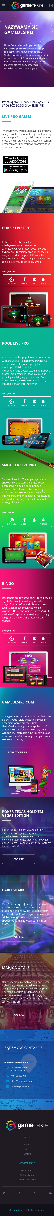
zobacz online (18, 752)
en (51, 5)
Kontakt (27, 1153)
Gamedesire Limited (27, 1179)
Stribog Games (27, 1175)
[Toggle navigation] (3, 5)
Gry (27, 1149)
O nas (27, 1144)
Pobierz (18, 859)
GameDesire (27, 1170)
